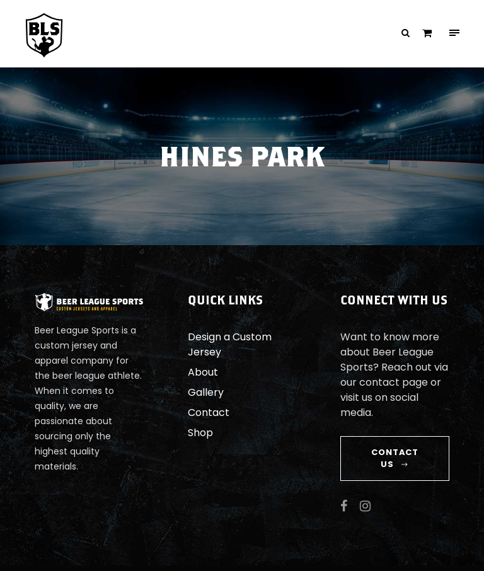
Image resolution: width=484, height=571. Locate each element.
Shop (199, 432)
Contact (205, 412)
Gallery (204, 392)
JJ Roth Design (430, 561)
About (201, 372)
